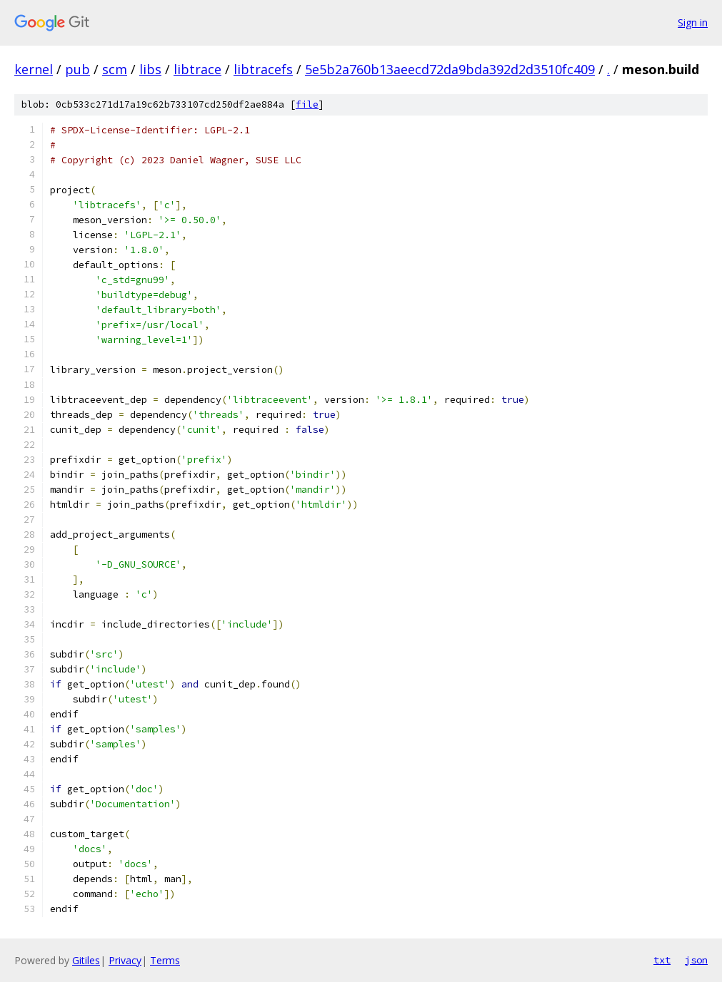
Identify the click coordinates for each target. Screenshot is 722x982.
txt (662, 959)
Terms (165, 960)
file (307, 104)
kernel (33, 69)
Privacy (125, 960)
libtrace (197, 69)
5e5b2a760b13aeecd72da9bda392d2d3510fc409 (450, 69)
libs (150, 69)
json (696, 959)
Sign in (693, 22)
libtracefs (263, 69)
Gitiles (86, 960)
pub (77, 69)
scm (114, 69)
